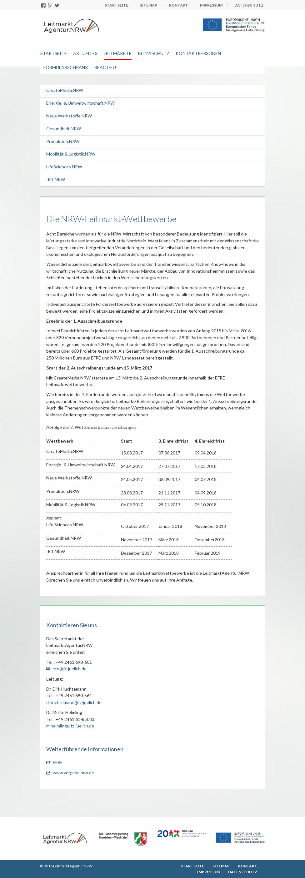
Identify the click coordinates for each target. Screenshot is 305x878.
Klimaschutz (153, 53)
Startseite (53, 53)
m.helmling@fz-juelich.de (70, 725)
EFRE (58, 762)
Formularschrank (65, 67)
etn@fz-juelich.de (69, 668)
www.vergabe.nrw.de (73, 772)
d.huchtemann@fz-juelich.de (74, 702)
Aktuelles (85, 53)
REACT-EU (105, 67)
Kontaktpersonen (198, 53)
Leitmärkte (118, 53)
